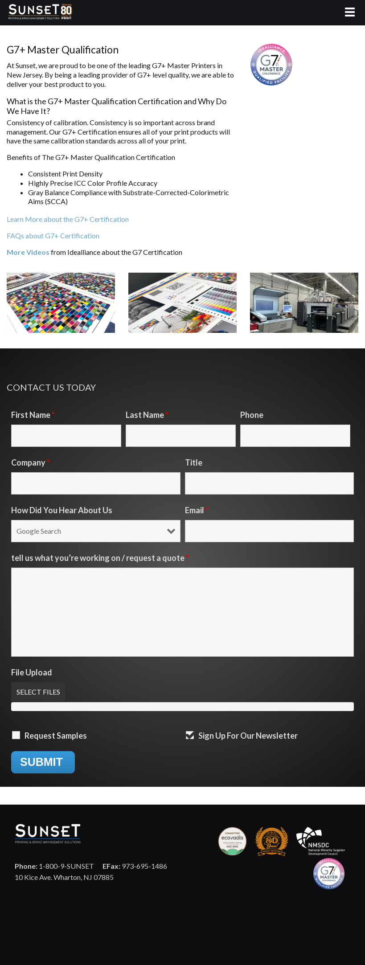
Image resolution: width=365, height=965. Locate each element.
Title (193, 462)
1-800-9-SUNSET (54, 866)
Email (197, 510)
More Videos (29, 252)
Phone (251, 414)
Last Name (147, 414)
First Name (33, 414)
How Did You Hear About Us (61, 510)
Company (30, 462)
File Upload (31, 672)
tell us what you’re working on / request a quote (100, 557)
